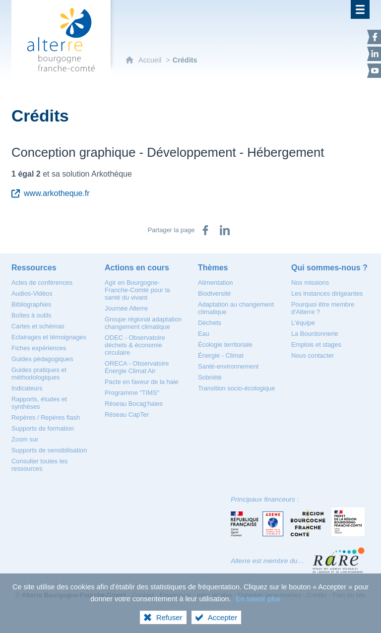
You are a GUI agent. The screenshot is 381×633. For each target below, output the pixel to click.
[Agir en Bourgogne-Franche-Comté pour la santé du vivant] (137, 290)
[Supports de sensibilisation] (49, 450)
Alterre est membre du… (267, 561)
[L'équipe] (303, 322)
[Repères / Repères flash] (45, 417)
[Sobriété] (210, 377)
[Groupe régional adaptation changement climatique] (143, 323)
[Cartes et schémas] (37, 326)
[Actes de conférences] (41, 282)
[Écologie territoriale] (225, 344)
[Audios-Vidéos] (31, 293)
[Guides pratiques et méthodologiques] (38, 373)
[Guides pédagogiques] (42, 359)
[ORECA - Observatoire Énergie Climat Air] (137, 367)
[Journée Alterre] (126, 308)
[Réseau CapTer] (127, 414)
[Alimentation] (215, 282)
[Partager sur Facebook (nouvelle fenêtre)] (205, 230)
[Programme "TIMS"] (132, 392)
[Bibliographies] (31, 304)
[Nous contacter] (312, 355)
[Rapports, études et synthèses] (39, 402)
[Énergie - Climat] (221, 355)
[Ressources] (34, 267)
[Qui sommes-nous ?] (329, 267)
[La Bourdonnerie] (314, 333)
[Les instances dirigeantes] (327, 293)
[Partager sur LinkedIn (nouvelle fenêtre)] (224, 230)
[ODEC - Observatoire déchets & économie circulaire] (135, 345)
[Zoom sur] (24, 439)
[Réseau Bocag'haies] (134, 403)
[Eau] (203, 333)
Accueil (150, 60)
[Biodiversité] (214, 293)
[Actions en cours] (137, 267)
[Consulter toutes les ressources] (39, 464)
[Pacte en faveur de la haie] (142, 381)
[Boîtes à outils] (31, 315)
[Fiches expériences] (38, 348)
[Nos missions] (310, 282)
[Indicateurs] (27, 388)
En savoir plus (258, 612)
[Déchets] (209, 322)
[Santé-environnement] (228, 366)
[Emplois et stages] (316, 344)
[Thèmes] (213, 267)
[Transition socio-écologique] (236, 388)
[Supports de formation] (42, 428)
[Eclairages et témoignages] (48, 337)
